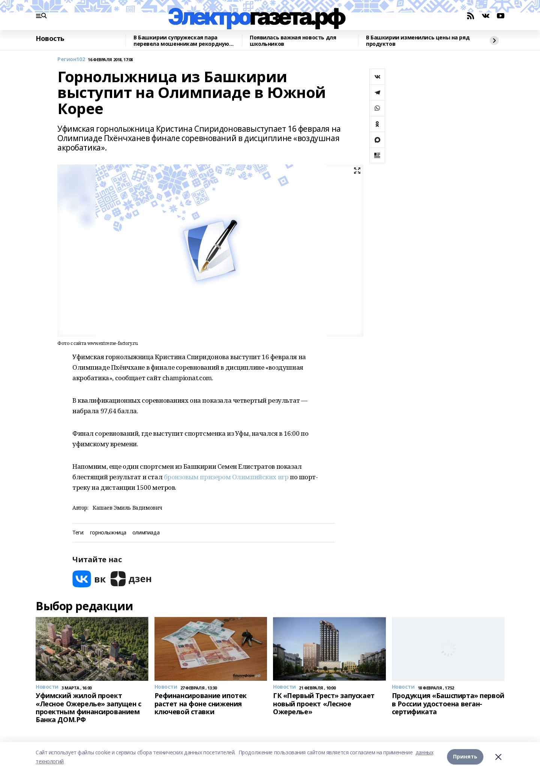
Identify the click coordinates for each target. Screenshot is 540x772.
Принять (465, 756)
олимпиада (145, 533)
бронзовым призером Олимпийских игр (226, 477)
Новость (50, 39)
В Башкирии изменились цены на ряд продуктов (418, 41)
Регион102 (71, 59)
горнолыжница (108, 533)
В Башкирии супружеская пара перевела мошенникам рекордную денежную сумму (181, 41)
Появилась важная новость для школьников (293, 41)
